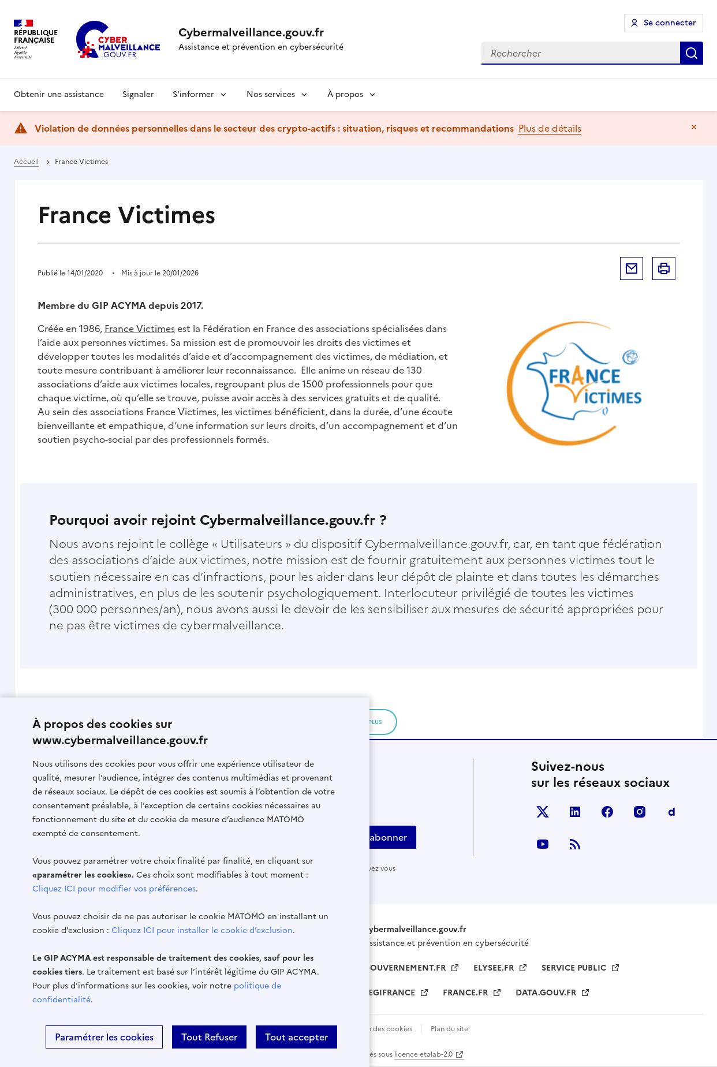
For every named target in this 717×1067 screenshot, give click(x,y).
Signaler (138, 94)
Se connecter (670, 23)
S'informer (193, 94)
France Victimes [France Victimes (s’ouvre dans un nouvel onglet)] (139, 328)
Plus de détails (549, 128)
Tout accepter (296, 1037)
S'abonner (384, 837)
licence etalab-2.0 (423, 1054)
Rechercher (691, 53)
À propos (345, 94)
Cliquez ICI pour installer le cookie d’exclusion (202, 930)
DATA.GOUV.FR (547, 993)
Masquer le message (694, 127)
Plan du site (449, 1029)
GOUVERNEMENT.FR (406, 968)
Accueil (26, 161)
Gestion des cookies (379, 1029)
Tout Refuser (209, 1037)
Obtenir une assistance (59, 94)
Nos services (271, 94)
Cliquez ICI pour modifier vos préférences (114, 889)
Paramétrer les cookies (104, 1037)
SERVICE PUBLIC (575, 968)
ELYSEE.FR (494, 968)
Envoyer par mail (631, 268)
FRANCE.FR (466, 993)
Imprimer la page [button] (663, 268)
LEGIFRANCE (390, 993)
